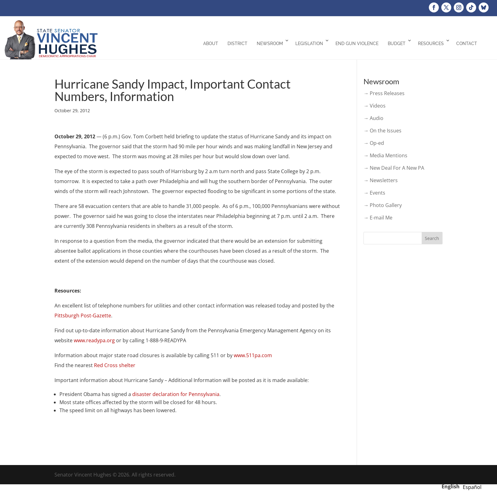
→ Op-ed (373, 143)
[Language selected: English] (463, 486)
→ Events (374, 192)
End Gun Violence (356, 43)
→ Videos (374, 105)
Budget (397, 43)
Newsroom (270, 43)
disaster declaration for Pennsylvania (175, 394)
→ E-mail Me (377, 217)
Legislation (309, 43)
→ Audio (373, 118)
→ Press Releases (384, 93)
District (237, 43)
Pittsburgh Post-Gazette (82, 315)
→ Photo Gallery (382, 205)
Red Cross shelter (114, 365)
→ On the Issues (382, 130)
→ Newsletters (380, 180)
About (210, 43)
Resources (431, 43)
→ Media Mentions (385, 155)
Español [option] (472, 487)
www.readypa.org (94, 340)
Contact (466, 43)
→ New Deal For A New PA (393, 167)
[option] (472, 487)
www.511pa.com (253, 355)
